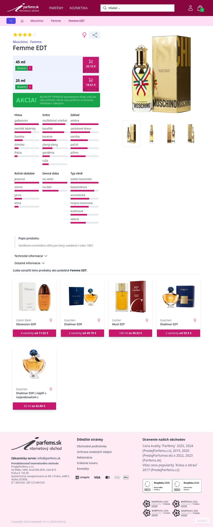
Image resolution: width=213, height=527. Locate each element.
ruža (45, 160)
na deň (46, 187)
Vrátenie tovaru (87, 463)
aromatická (78, 195)
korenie (47, 136)
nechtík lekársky (25, 128)
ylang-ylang (50, 144)
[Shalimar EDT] (178, 297)
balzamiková (79, 187)
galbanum (21, 120)
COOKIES (202, 521)
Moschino (37, 21)
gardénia (48, 152)
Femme (56, 21)
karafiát (47, 128)
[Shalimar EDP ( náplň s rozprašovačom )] (34, 366)
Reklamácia (84, 457)
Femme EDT (76, 21)
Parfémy (56, 8)
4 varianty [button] (34, 333)
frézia (18, 152)
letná (17, 203)
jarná (17, 195)
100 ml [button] (130, 333)
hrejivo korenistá (82, 203)
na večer (48, 179)
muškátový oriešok (54, 120)
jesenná (19, 179)
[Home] (22, 21)
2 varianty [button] (82, 333)
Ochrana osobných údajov (94, 452)
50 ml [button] (34, 406)
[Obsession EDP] (34, 297)
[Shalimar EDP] (82, 297)
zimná (18, 187)
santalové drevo (81, 128)
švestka (19, 136)
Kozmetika (79, 8)
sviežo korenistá (81, 179)
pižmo (75, 152)
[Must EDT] (130, 297)
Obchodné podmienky (92, 446)
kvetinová (77, 211)
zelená (75, 219)
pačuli (74, 144)
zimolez (19, 144)
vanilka (75, 136)
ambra (75, 120)
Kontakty (83, 469)
